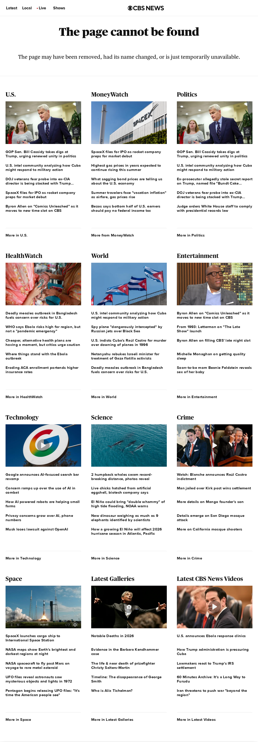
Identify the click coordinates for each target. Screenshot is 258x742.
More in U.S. (17, 235)
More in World (103, 397)
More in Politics (191, 235)
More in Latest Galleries (112, 719)
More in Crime (189, 558)
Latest (11, 8)
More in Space (18, 719)
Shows (59, 8)
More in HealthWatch (24, 397)
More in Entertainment (197, 397)
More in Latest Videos (196, 719)
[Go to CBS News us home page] (146, 8)
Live (42, 8)
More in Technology (23, 558)
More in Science (105, 558)
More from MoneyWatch (112, 235)
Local (27, 8)
